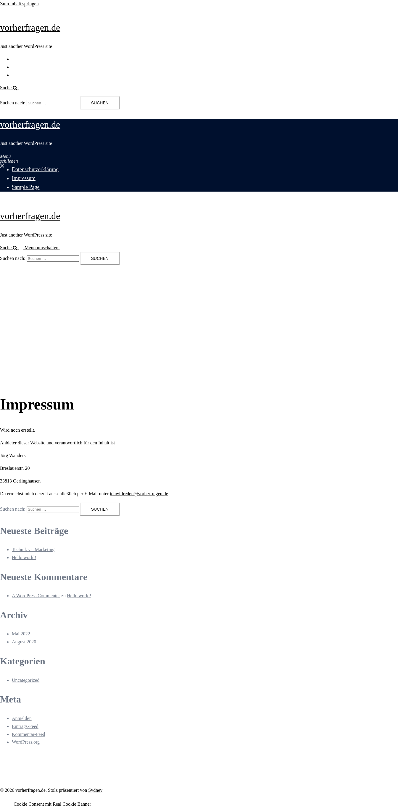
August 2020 (24, 641)
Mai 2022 (21, 633)
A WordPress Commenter (36, 595)
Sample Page (24, 74)
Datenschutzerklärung (32, 58)
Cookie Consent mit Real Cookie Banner (52, 804)
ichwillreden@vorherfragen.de (139, 493)
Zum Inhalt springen (19, 3)
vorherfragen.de (30, 27)
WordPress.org (26, 741)
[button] (11, 87)
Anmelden (22, 718)
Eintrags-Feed (25, 726)
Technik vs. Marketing (33, 549)
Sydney (95, 790)
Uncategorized (25, 680)
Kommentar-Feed (28, 734)
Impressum (22, 66)
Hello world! (24, 557)
